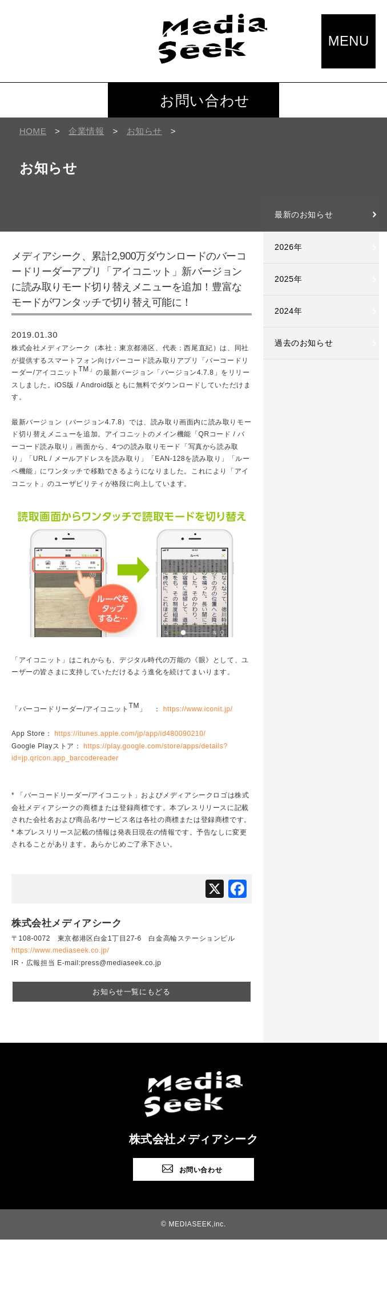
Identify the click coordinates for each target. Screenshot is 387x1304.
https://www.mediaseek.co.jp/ (60, 950)
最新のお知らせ (304, 214)
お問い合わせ (205, 100)
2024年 (288, 310)
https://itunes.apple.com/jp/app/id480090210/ (129, 734)
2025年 (288, 279)
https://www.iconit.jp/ (198, 709)
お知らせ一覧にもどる (131, 991)
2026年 (288, 247)
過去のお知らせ (304, 342)
